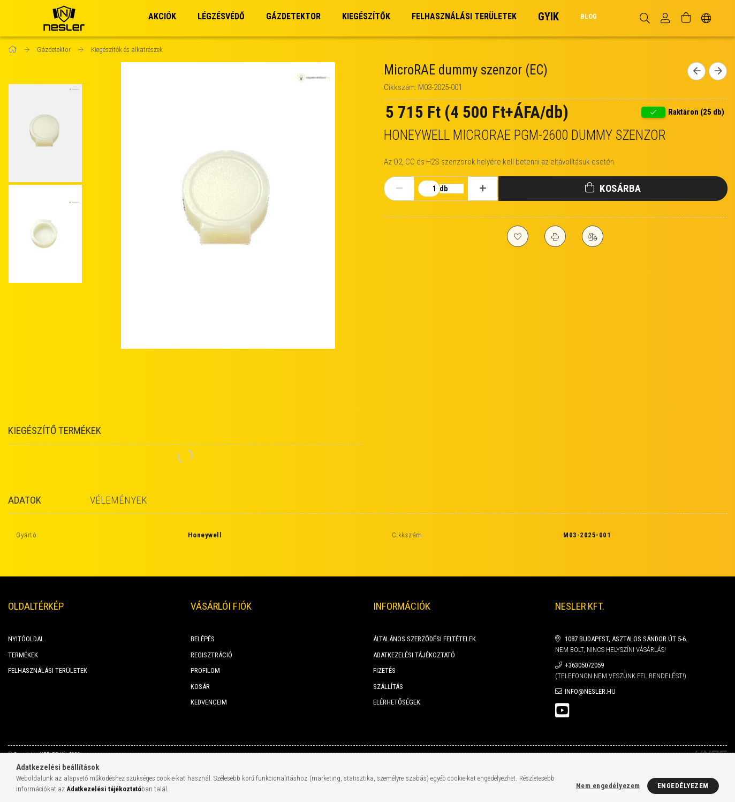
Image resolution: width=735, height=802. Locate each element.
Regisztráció (211, 643)
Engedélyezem (683, 786)
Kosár (200, 675)
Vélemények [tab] (118, 500)
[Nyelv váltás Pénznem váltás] (706, 18)
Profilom (205, 659)
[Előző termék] (696, 71)
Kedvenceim (209, 690)
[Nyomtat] (555, 236)
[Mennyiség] (429, 189)
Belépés (203, 627)
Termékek (23, 643)
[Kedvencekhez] (517, 236)
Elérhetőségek (396, 690)
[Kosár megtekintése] (686, 18)
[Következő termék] (718, 71)
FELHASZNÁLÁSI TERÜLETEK (47, 659)
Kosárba (620, 188)
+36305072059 (584, 653)
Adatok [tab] (24, 500)
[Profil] (665, 18)
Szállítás (388, 675)
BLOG (588, 16)
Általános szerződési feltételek (424, 627)
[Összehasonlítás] (592, 236)
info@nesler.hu (590, 680)
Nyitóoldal (26, 627)
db (444, 188)
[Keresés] (644, 18)
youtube (562, 699)
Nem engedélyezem (608, 786)
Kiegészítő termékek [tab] (54, 430)
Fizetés (384, 659)
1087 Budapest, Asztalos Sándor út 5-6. (626, 627)
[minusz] (399, 188)
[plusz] (483, 188)
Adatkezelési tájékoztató (414, 643)
